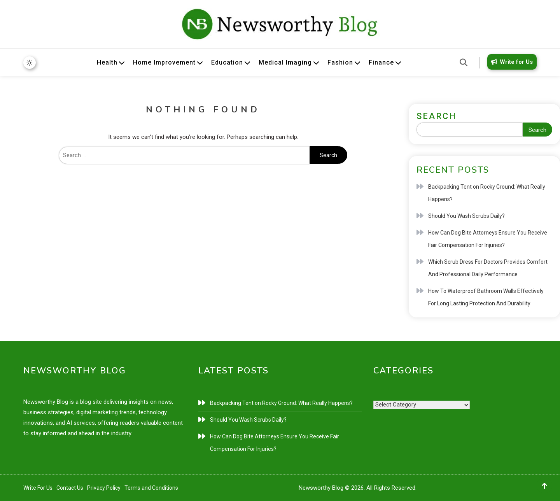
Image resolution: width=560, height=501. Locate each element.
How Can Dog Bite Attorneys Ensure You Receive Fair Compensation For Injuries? (487, 238)
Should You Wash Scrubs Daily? (466, 216)
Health (107, 62)
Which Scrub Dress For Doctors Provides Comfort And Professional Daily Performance (488, 268)
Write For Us (37, 488)
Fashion (340, 62)
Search (436, 116)
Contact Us (69, 488)
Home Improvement (164, 62)
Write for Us (510, 61)
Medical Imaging (285, 62)
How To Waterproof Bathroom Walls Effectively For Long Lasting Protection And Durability (486, 297)
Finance (381, 62)
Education (227, 62)
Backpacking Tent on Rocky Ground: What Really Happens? (486, 193)
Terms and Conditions (151, 488)
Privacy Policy (104, 488)
